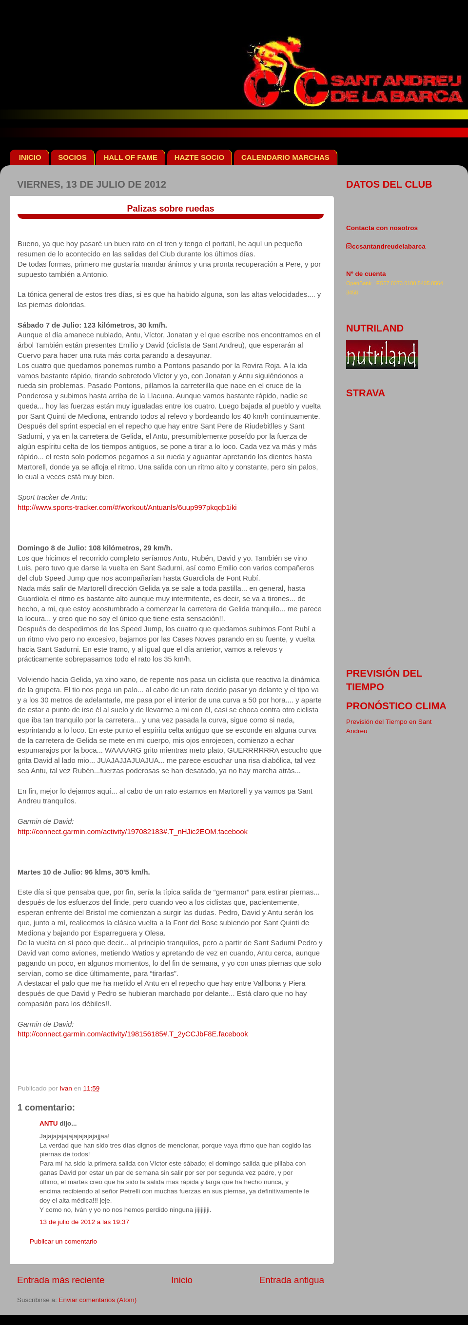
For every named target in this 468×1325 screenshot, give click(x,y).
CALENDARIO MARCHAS (285, 157)
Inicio (182, 1280)
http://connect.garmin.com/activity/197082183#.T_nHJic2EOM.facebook (133, 832)
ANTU (48, 1123)
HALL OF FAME (130, 157)
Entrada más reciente (61, 1280)
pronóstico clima (396, 706)
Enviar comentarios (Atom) (98, 1300)
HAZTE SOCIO (200, 157)
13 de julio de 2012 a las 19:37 (84, 1222)
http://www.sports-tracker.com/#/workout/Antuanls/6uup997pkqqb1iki (127, 507)
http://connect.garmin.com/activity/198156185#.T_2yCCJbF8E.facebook (133, 1034)
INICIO (30, 157)
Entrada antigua (291, 1280)
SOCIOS (72, 157)
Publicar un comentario (63, 1241)
